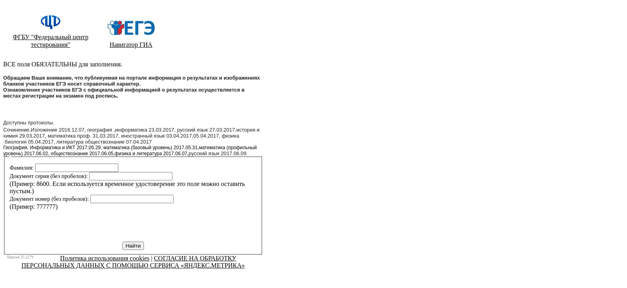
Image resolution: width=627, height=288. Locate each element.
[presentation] (70, 226)
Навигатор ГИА (131, 44)
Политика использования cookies (104, 258)
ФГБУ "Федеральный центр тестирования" (50, 41)
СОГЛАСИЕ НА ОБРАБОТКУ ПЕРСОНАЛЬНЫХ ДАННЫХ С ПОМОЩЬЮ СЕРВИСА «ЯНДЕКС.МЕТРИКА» (133, 262)
